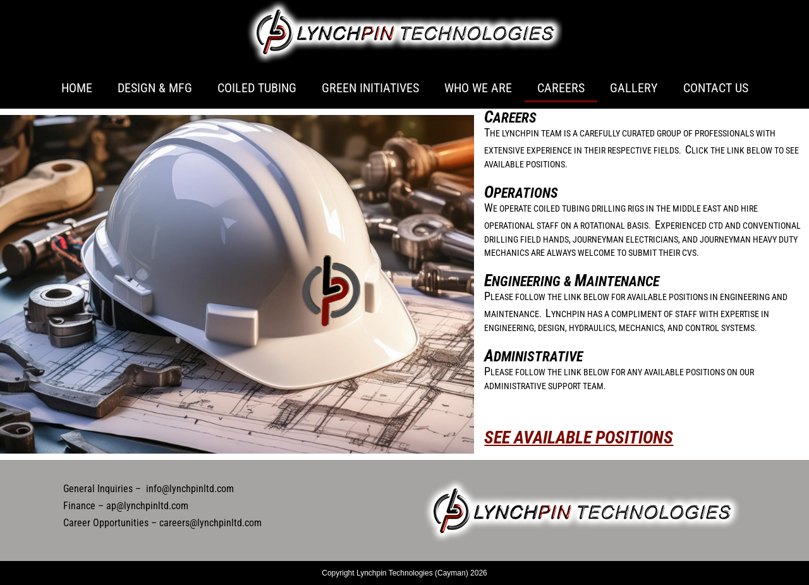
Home (76, 87)
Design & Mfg (155, 87)
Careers (561, 87)
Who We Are (478, 87)
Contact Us (715, 87)
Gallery (634, 87)
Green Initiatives (370, 87)
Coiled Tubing (256, 87)
